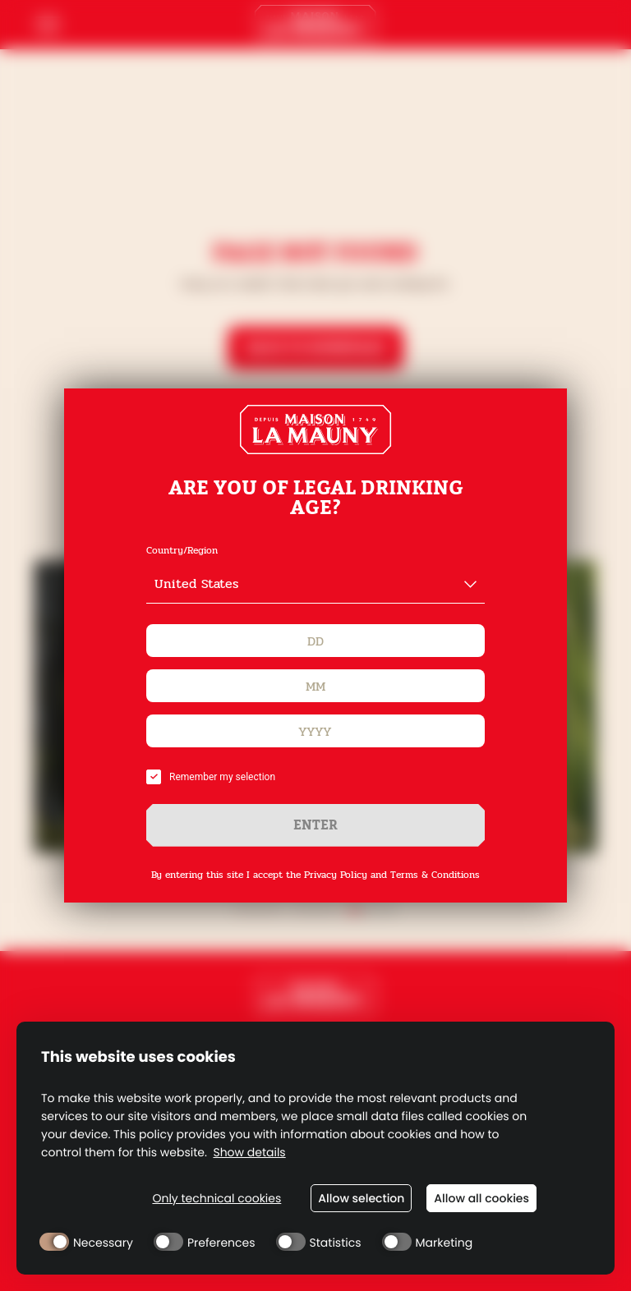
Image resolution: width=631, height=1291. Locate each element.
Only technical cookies (216, 1199)
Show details (249, 1153)
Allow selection (361, 1198)
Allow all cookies (481, 1198)
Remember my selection (210, 777)
